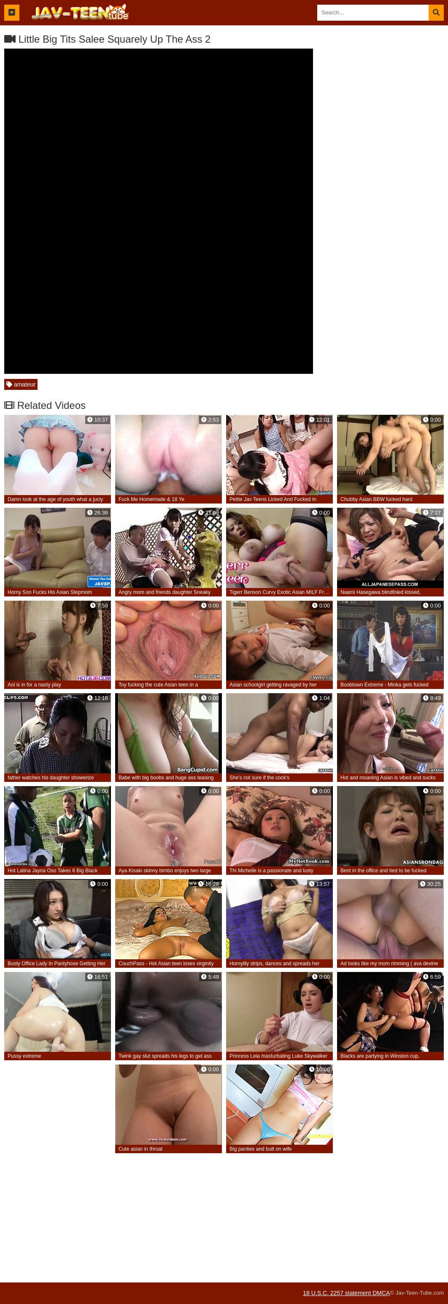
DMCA (381, 1293)
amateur (20, 384)
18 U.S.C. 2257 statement (337, 1293)
